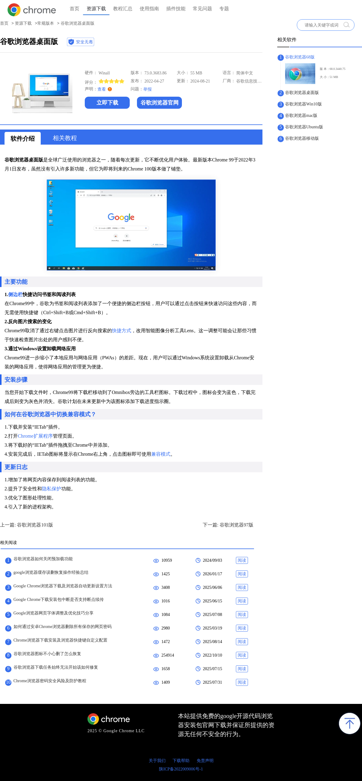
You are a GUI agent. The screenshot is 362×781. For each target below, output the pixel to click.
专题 (224, 8)
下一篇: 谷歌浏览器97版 (228, 524)
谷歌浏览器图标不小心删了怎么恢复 (47, 653)
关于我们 (157, 760)
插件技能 (176, 8)
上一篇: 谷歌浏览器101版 (26, 524)
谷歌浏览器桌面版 (302, 92)
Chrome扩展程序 (35, 436)
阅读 (242, 560)
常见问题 (202, 8)
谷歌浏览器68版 (300, 57)
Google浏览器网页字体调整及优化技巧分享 (54, 613)
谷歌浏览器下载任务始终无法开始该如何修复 (56, 667)
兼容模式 (160, 454)
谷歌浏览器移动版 (302, 138)
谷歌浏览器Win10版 (303, 104)
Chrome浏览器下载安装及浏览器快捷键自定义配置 (60, 640)
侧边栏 (15, 294)
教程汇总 (122, 8)
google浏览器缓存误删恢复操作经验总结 (51, 572)
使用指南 (149, 8)
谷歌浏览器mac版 (301, 115)
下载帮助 (181, 760)
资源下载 (96, 8)
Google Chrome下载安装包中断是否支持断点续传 (59, 599)
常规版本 (45, 23)
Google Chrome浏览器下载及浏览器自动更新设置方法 (63, 586)
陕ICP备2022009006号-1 (181, 769)
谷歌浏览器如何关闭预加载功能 (43, 559)
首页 (74, 8)
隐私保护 (51, 488)
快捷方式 (121, 330)
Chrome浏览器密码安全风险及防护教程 (50, 681)
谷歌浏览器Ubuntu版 (304, 127)
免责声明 (205, 760)
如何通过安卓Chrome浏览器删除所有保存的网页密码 (63, 626)
